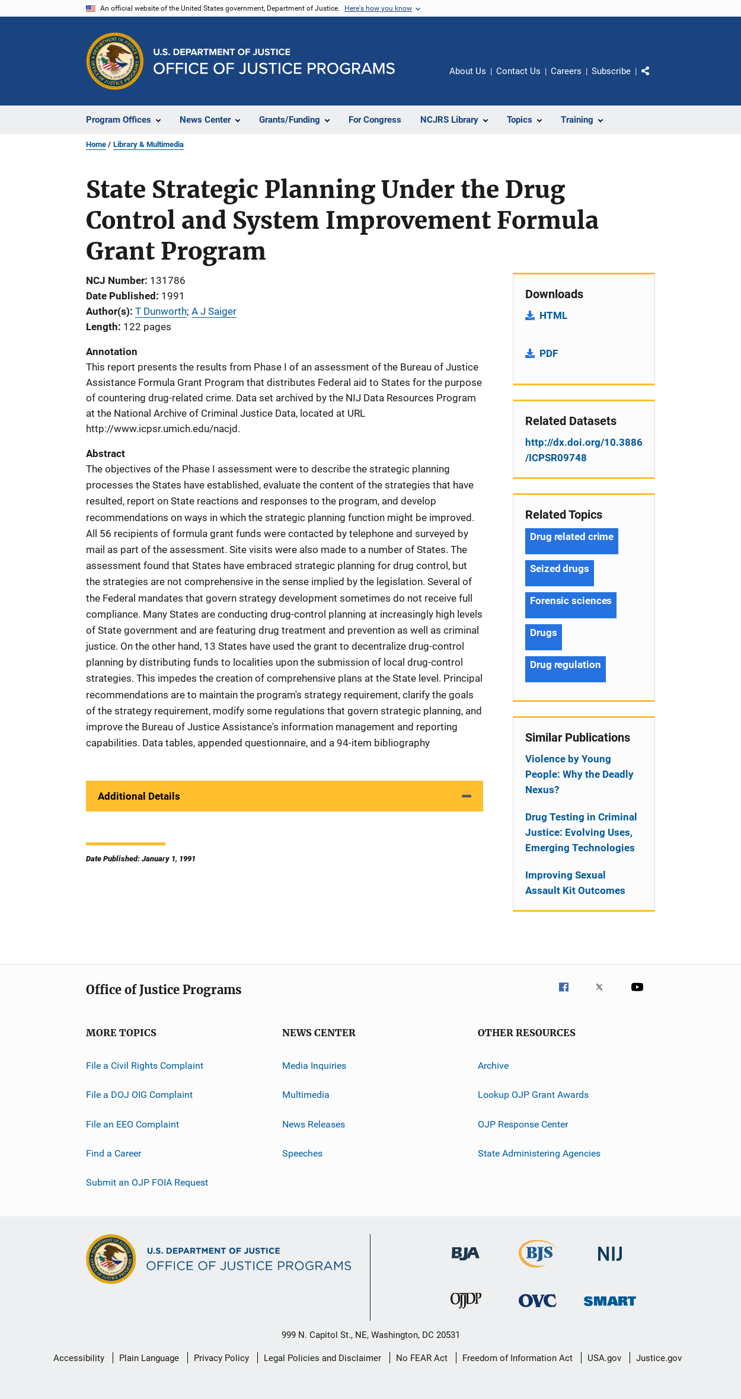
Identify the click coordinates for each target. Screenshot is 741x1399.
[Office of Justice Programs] (115, 61)
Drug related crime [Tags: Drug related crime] (572, 536)
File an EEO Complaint (132, 1124)
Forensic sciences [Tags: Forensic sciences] (571, 600)
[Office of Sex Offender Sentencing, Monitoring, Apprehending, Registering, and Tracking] (610, 1308)
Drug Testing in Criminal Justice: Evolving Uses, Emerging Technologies (581, 832)
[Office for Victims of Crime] (538, 1309)
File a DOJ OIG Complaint (139, 1094)
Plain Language (149, 1358)
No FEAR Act (422, 1358)
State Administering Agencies (539, 1153)
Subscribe (611, 71)
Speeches (302, 1153)
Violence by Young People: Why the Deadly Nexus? (579, 774)
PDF (548, 353)
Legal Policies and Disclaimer (322, 1358)
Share (655, 79)
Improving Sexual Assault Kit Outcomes (575, 882)
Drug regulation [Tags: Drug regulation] (565, 664)
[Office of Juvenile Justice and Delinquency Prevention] (466, 1311)
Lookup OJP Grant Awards (533, 1094)
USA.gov (604, 1358)
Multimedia (306, 1094)
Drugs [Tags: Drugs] (543, 632)
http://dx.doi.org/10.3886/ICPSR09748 (584, 450)
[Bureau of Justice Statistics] (538, 1270)
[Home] (274, 61)
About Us (467, 71)
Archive (493, 1065)
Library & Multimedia (148, 144)
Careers (566, 71)
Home (96, 144)
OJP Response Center (523, 1124)
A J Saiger (214, 311)
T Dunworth (161, 311)
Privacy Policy (221, 1358)
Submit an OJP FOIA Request (147, 1182)
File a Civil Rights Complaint (144, 1065)
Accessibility (78, 1358)
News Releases (313, 1124)
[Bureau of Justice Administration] (466, 1263)
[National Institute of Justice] (610, 1263)
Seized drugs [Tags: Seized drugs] (559, 568)
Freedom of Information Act (517, 1358)
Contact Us (518, 71)
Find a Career (113, 1153)
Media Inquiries (314, 1065)
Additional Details (139, 796)
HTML (553, 315)
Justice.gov (659, 1358)
